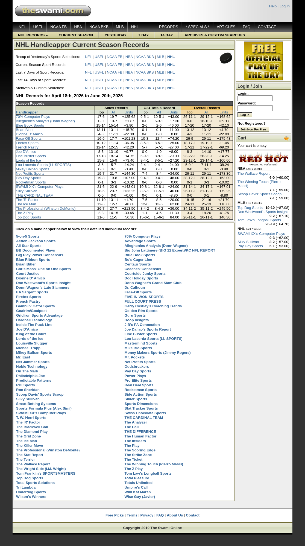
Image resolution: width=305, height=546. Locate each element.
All (114, 112)
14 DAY (166, 35)
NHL (135, 27)
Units (129, 112)
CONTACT (267, 27)
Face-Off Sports (29, 138)
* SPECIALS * (197, 27)
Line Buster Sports (31, 156)
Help (273, 6)
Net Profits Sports (30, 173)
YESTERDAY (116, 35)
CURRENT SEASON (76, 35)
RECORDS (168, 27)
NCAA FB (58, 27)
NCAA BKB (98, 27)
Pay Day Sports (28, 178)
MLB (120, 27)
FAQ (246, 27)
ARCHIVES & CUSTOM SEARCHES (215, 35)
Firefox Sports (27, 143)
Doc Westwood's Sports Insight (262, 212)
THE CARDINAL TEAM (35, 195)
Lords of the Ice (28, 160)
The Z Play (24, 213)
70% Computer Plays (33, 117)
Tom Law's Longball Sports (259, 220)
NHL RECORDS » (33, 35)
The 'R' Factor (27, 200)
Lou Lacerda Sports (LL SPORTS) (43, 165)
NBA (78, 27)
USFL (38, 27)
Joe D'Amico (26, 152)
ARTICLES (226, 27)
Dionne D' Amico (29, 134)
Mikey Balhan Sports (32, 169)
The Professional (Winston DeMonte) (46, 208)
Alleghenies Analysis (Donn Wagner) (45, 121)
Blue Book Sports (30, 125)
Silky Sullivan (26, 191)
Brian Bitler (25, 130)
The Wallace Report (253, 173)
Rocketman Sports (31, 182)
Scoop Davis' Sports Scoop (259, 194)
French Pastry (27, 147)
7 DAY (143, 35)
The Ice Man (26, 204)
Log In (285, 6)
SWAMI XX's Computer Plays (39, 187)
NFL (22, 27)
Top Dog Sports (28, 217)
